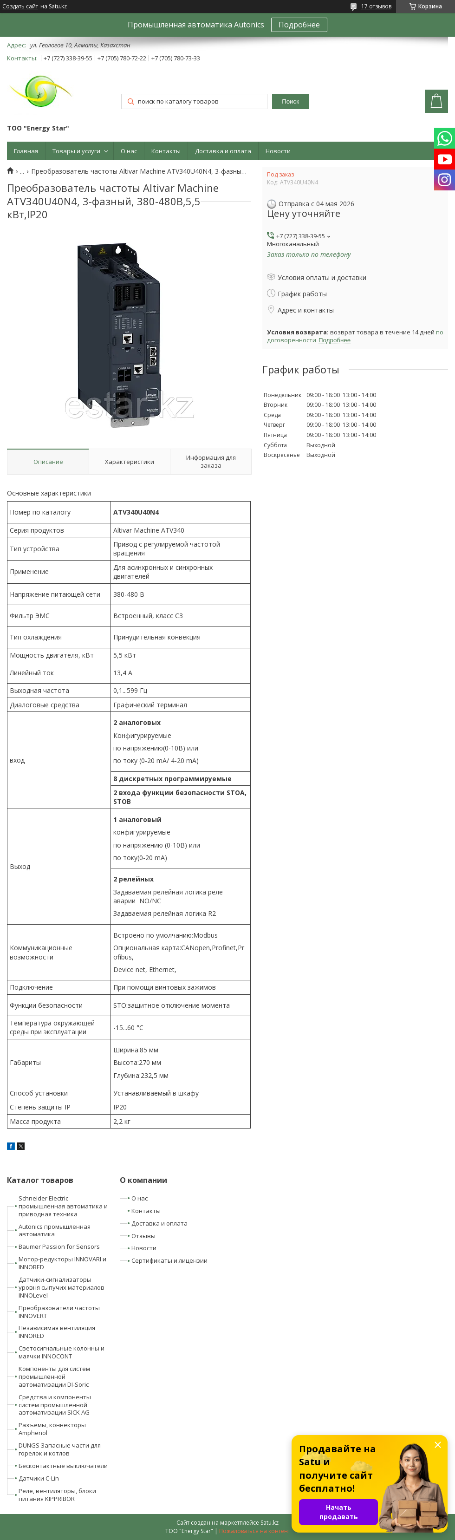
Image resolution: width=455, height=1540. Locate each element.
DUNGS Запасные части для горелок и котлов (60, 1449)
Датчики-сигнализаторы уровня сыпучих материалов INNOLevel (61, 1287)
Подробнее (299, 25)
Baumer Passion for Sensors (59, 1246)
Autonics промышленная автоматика (55, 1230)
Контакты (166, 151)
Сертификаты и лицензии (169, 1260)
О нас (129, 151)
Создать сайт (20, 6)
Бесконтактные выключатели (63, 1466)
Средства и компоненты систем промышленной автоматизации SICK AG (55, 1405)
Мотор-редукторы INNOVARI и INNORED (62, 1263)
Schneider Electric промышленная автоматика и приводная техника (63, 1206)
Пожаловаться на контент (254, 1531)
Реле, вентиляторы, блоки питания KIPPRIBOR (57, 1495)
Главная (26, 151)
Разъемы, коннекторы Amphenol (52, 1429)
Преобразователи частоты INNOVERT (59, 1312)
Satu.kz (269, 1523)
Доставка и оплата (223, 151)
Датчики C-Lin (39, 1478)
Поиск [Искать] (290, 101)
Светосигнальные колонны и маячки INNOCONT (61, 1352)
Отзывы (143, 1236)
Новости (278, 151)
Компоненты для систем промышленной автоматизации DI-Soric (54, 1376)
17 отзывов (376, 6)
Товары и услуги (76, 151)
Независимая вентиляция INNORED (57, 1332)
